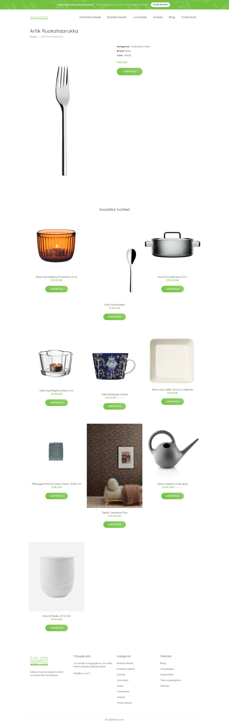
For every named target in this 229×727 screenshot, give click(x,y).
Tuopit (120, 688)
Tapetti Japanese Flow (114, 514)
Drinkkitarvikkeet (90, 18)
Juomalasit (140, 18)
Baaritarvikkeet (117, 18)
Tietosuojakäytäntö (170, 682)
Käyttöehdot (167, 676)
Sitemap (164, 688)
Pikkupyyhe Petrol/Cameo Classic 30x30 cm (56, 486)
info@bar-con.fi (81, 675)
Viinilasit (158, 18)
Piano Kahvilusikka (114, 306)
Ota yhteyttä (167, 671)
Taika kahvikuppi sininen (114, 396)
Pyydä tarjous (160, 5)
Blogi (172, 18)
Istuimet (121, 676)
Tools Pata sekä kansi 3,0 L (172, 279)
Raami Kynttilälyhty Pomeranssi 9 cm (56, 279)
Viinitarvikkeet (124, 704)
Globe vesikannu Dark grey (172, 486)
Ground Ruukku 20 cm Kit (56, 618)
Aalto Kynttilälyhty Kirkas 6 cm (57, 392)
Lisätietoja (129, 73)
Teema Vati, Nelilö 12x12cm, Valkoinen (172, 391)
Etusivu (33, 38)
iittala (147, 48)
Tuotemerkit (188, 18)
